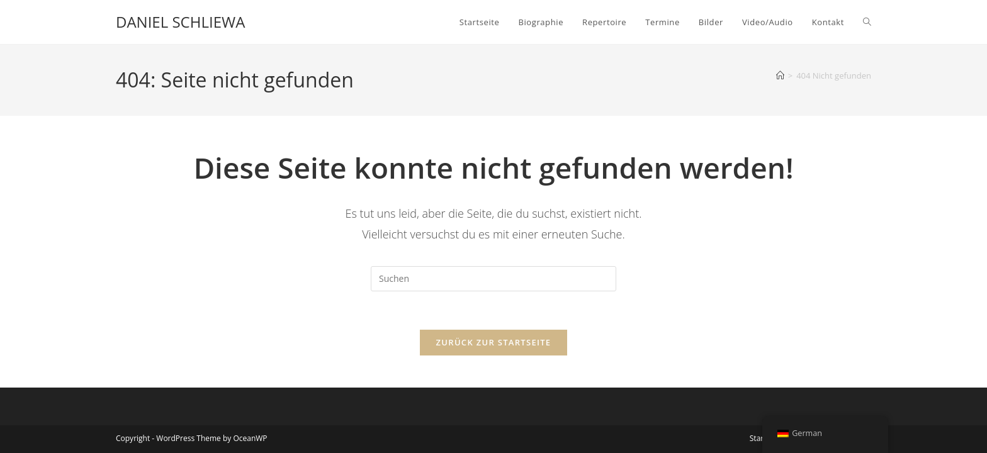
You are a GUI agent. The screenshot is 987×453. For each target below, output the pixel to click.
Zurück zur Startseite (493, 342)
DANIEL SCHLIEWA (180, 21)
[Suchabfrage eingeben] (493, 278)
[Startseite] (780, 75)
